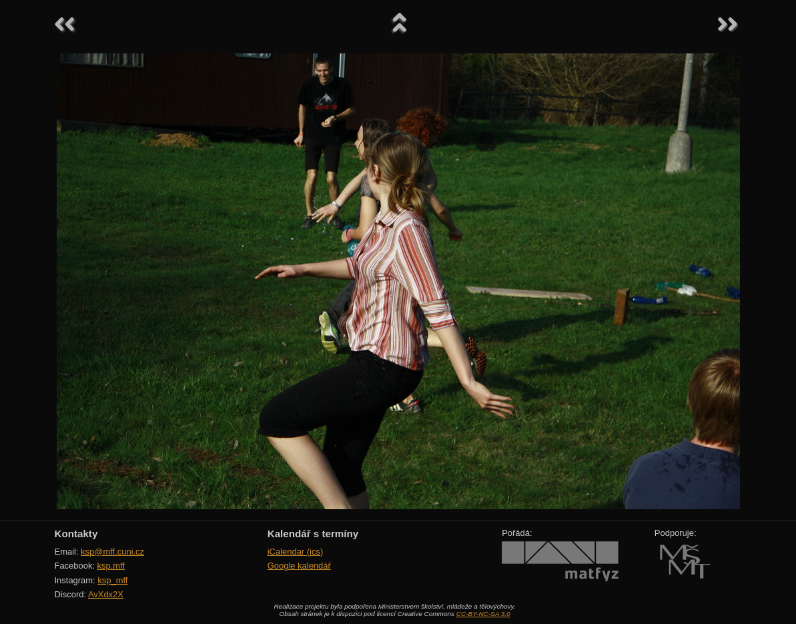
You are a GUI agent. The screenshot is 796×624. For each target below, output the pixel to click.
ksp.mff (111, 566)
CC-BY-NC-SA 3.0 (483, 613)
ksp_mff (112, 580)
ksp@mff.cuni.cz (112, 552)
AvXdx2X (105, 594)
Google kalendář (299, 566)
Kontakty (76, 533)
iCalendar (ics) (296, 552)
